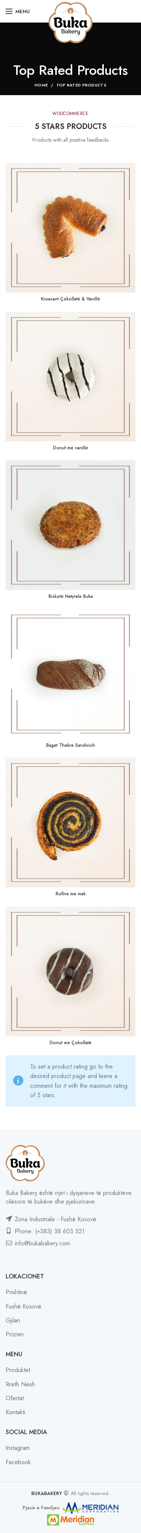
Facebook (18, 1462)
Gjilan (13, 1320)
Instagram (18, 1448)
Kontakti (15, 1412)
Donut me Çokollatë (70, 1043)
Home (41, 85)
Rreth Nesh (20, 1384)
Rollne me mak (71, 894)
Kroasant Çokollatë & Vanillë (70, 299)
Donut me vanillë (70, 448)
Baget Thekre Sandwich (70, 746)
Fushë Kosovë (23, 1306)
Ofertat (15, 1398)
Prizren (15, 1334)
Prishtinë (16, 1292)
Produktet (18, 1370)
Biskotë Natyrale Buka (71, 597)
